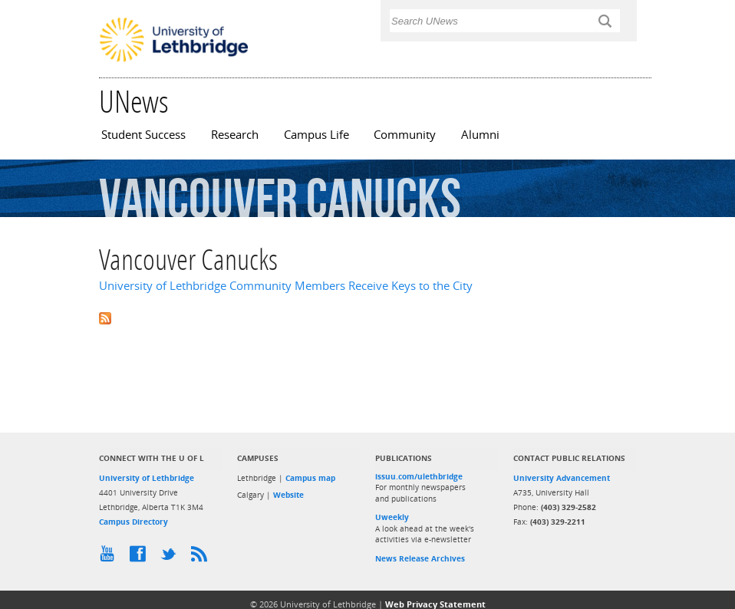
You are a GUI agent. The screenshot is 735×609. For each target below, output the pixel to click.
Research (235, 135)
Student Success (143, 135)
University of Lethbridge (146, 477)
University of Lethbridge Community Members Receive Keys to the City (286, 286)
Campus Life (316, 135)
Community (405, 135)
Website (288, 494)
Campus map (310, 477)
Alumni (480, 135)
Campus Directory (133, 521)
